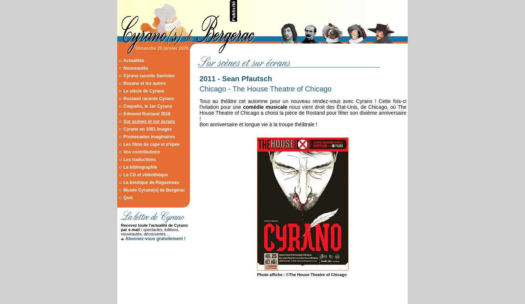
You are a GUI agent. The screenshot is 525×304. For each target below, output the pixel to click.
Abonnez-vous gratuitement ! (155, 238)
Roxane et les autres (144, 83)
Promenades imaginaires (149, 136)
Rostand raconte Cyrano (148, 98)
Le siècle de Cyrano (143, 91)
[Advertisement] (323, 11)
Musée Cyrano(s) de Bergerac (154, 190)
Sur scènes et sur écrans (149, 121)
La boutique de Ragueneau (151, 182)
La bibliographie (140, 167)
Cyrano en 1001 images (147, 129)
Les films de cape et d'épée (151, 144)
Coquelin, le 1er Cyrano (147, 106)
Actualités (133, 60)
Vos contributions (141, 152)
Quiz (128, 197)
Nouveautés (135, 68)
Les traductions (139, 159)
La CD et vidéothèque (145, 174)
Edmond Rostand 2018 (146, 113)
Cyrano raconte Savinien (149, 75)
